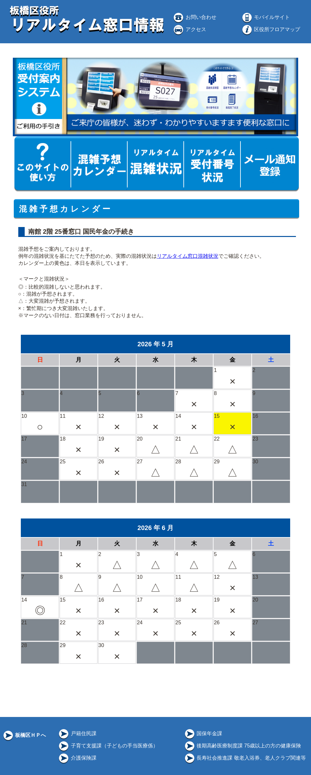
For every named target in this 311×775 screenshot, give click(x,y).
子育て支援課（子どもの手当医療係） (108, 745)
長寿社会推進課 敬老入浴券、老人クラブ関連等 (245, 758)
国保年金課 (203, 733)
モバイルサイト (265, 17)
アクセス (189, 29)
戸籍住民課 (77, 733)
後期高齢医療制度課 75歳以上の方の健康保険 (242, 745)
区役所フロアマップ (270, 29)
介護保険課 (77, 758)
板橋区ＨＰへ (24, 735)
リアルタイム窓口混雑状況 (187, 256)
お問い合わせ (194, 17)
